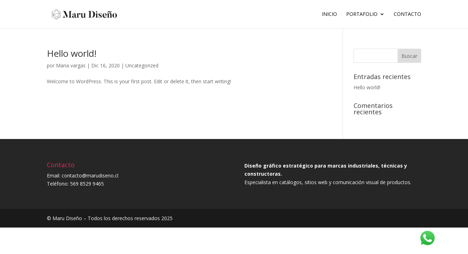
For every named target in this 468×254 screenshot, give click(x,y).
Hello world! (71, 53)
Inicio (329, 14)
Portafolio (361, 14)
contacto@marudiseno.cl (90, 175)
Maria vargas (71, 65)
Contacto (407, 14)
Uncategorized (141, 65)
